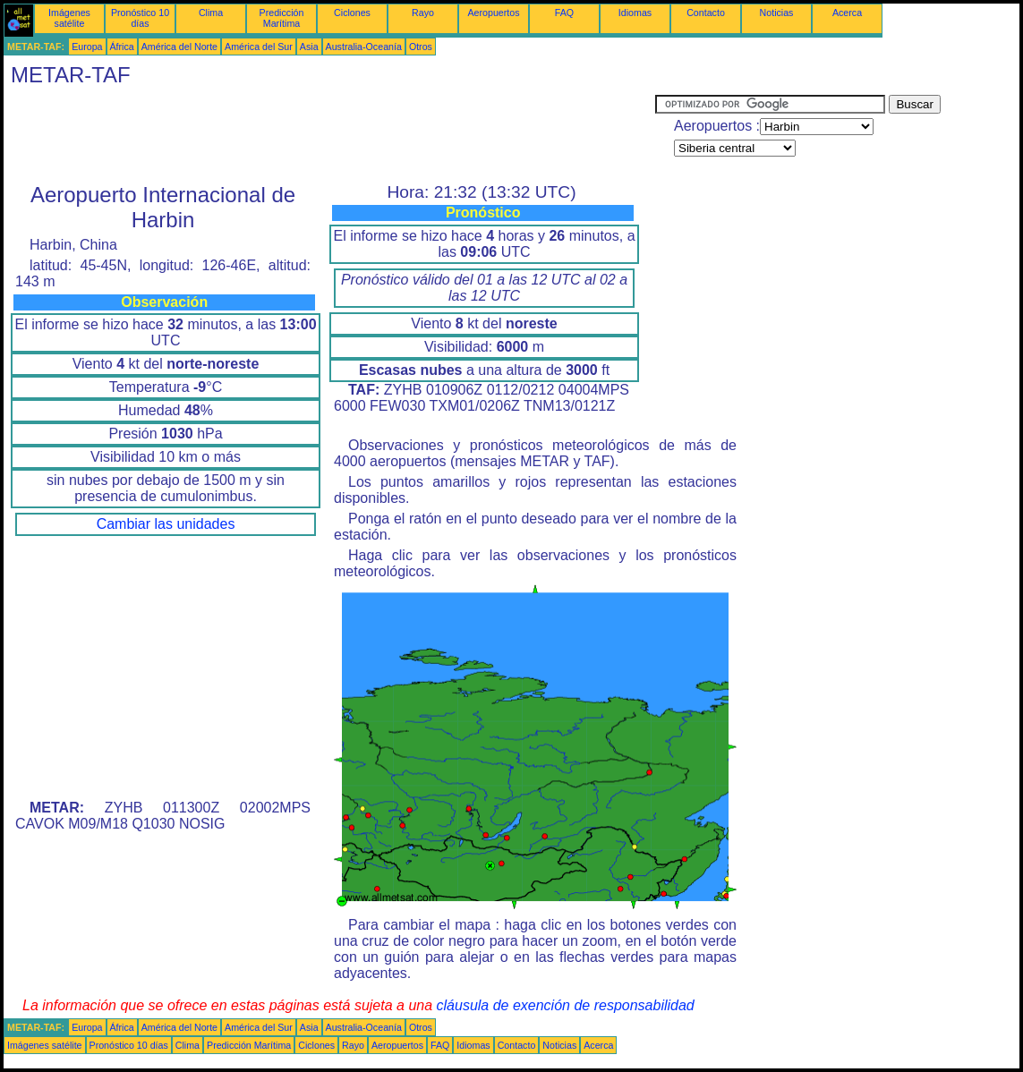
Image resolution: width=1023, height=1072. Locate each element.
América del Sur (259, 46)
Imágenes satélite (69, 18)
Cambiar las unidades (166, 524)
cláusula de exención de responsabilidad (566, 1005)
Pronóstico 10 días (140, 18)
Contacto (705, 12)
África (122, 46)
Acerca (847, 12)
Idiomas (635, 12)
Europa (87, 46)
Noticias (777, 12)
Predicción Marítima (282, 18)
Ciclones (352, 12)
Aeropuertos (493, 12)
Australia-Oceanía (364, 46)
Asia (309, 46)
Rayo (423, 12)
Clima (211, 12)
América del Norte (179, 46)
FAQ (564, 12)
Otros (420, 46)
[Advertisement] (329, 135)
